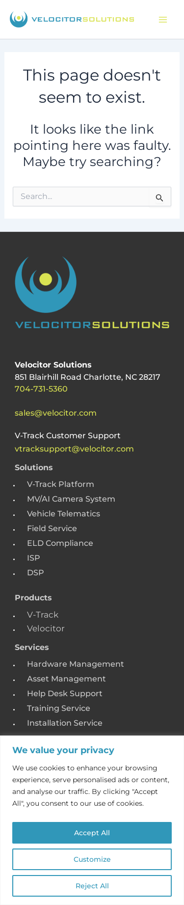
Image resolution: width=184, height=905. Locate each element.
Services (32, 647)
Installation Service (65, 723)
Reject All (92, 885)
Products (33, 597)
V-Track (42, 615)
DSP (35, 572)
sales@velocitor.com (56, 413)
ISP (33, 558)
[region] (92, 820)
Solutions (34, 467)
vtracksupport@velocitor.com (74, 448)
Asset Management (66, 678)
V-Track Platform (60, 484)
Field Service (52, 528)
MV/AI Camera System (71, 499)
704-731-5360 (41, 389)
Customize (92, 859)
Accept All (92, 832)
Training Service (58, 708)
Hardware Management (75, 664)
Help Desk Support (65, 693)
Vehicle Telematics (63, 513)
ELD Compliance (60, 543)
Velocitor (46, 628)
